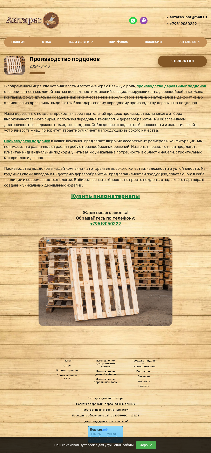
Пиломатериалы (67, 370)
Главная (18, 42)
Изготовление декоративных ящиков (105, 363)
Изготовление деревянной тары (105, 381)
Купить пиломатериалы (105, 196)
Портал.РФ (122, 409)
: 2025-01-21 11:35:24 (126, 415)
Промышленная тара (67, 377)
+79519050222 (183, 23)
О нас (46, 42)
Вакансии (153, 42)
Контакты (144, 381)
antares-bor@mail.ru (188, 17)
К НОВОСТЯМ (182, 61)
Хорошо (146, 445)
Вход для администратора (105, 398)
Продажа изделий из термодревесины (144, 363)
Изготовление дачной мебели (105, 373)
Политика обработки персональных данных (105, 403)
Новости (144, 386)
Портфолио (118, 42)
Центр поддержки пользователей (106, 421)
